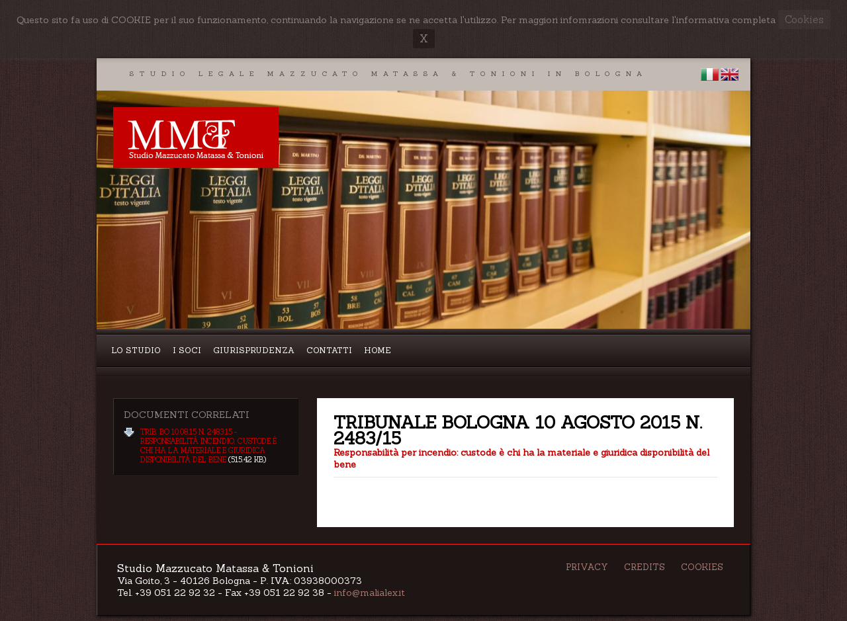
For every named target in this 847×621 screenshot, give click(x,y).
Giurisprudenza (253, 350)
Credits (644, 567)
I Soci (187, 350)
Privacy (587, 567)
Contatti (329, 350)
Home (377, 350)
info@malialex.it (369, 593)
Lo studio (136, 350)
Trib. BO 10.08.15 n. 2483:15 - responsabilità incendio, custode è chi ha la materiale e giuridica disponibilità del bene (208, 445)
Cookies (702, 567)
